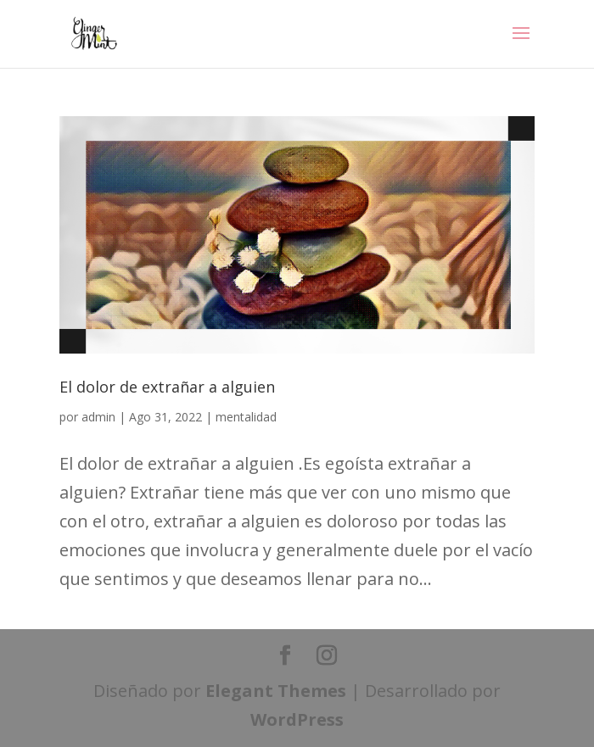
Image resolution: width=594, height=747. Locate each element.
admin (98, 417)
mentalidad (246, 417)
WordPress (297, 719)
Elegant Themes (275, 690)
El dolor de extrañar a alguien (167, 386)
